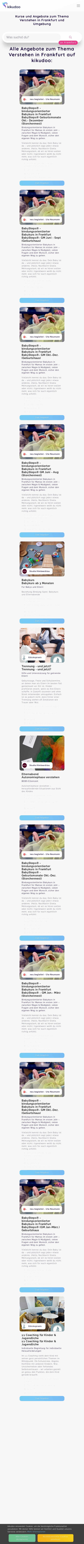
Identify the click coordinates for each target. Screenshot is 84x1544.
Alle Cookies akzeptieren (22, 1538)
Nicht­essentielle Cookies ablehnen (55, 1538)
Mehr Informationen (36, 1532)
